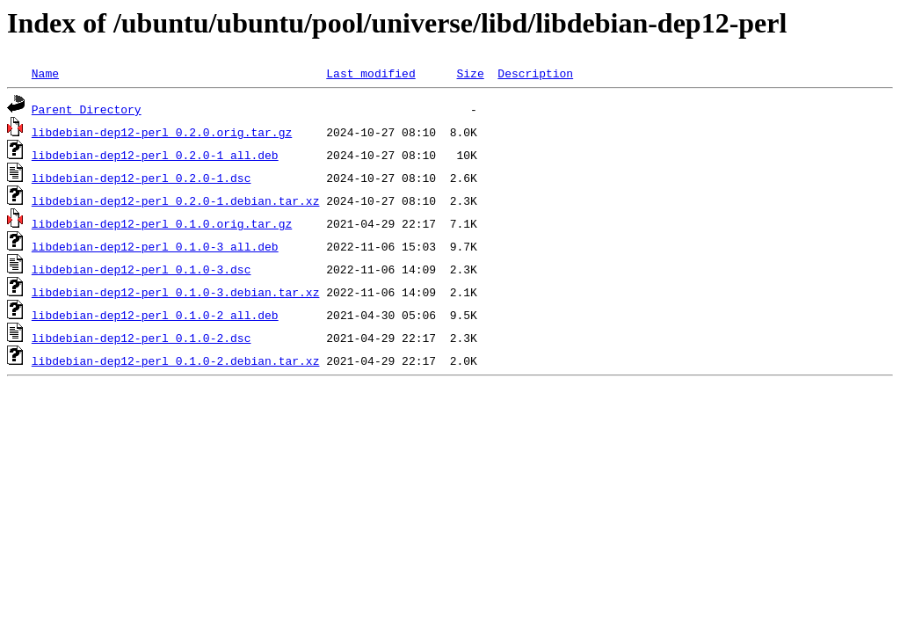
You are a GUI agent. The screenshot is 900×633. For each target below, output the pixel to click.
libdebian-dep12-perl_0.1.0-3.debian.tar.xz (176, 292)
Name (45, 73)
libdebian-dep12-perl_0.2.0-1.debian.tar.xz (176, 200)
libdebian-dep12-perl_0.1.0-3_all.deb (155, 246)
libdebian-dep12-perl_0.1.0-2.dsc (141, 338)
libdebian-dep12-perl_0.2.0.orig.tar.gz (162, 132)
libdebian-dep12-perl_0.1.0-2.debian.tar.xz (176, 360)
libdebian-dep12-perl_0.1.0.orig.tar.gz (162, 223)
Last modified (370, 73)
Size (469, 73)
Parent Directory (87, 109)
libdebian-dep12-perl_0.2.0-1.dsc (141, 178)
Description (535, 73)
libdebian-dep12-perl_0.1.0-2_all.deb (155, 315)
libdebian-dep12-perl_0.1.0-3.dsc (141, 269)
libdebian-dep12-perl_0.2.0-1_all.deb (155, 155)
